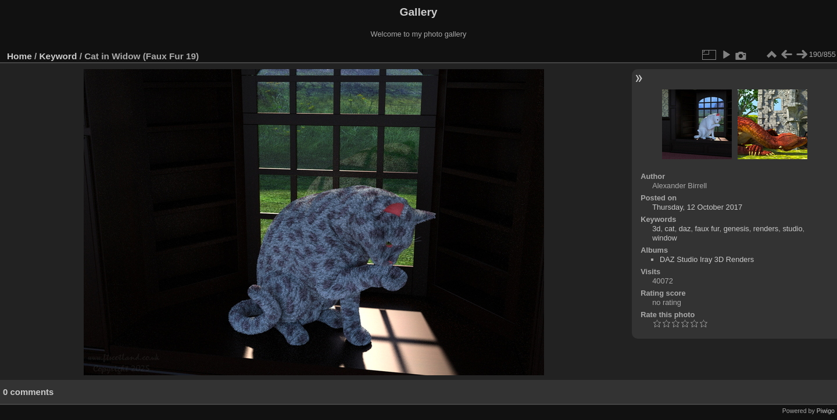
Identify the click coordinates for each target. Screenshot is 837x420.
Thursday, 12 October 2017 (697, 207)
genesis (736, 228)
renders (765, 228)
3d (656, 228)
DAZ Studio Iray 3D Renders (707, 259)
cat (670, 228)
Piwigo (826, 410)
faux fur (707, 228)
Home (19, 56)
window (664, 238)
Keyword (58, 56)
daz (685, 228)
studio (792, 228)
